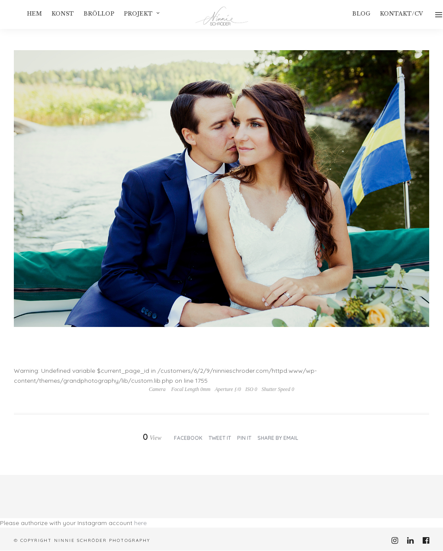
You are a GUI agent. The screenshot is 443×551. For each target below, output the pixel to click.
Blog (361, 13)
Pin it (244, 438)
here (140, 523)
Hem (34, 13)
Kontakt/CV (401, 13)
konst (62, 13)
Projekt (138, 13)
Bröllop (98, 13)
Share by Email (277, 438)
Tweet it (220, 438)
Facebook (188, 438)
